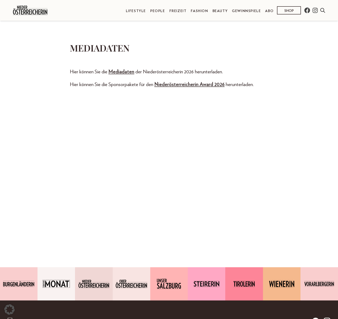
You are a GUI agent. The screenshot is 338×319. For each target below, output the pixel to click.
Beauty (220, 11)
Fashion (199, 11)
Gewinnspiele (246, 11)
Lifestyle (136, 11)
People (157, 11)
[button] (9, 309)
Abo (269, 11)
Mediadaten (121, 71)
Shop (289, 11)
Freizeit (178, 11)
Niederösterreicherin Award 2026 (189, 84)
